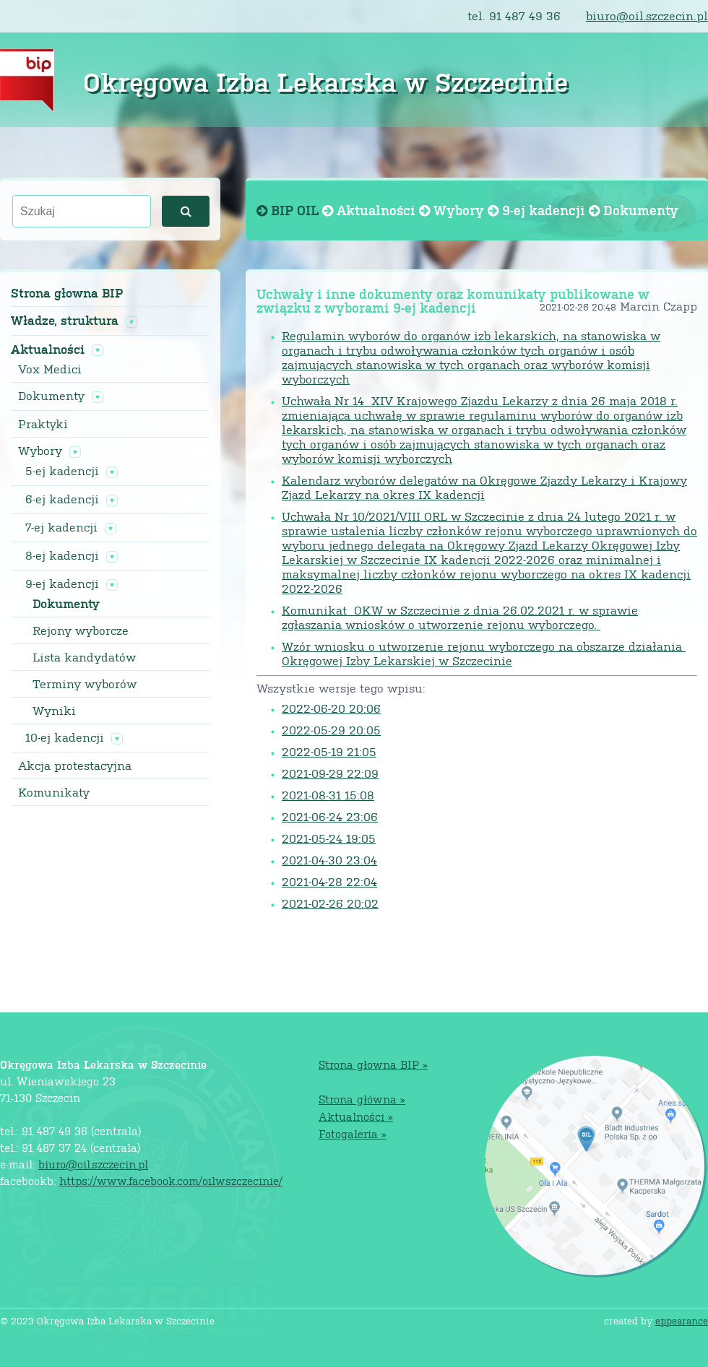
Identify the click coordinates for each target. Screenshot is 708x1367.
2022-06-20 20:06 (331, 708)
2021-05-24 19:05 (329, 838)
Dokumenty (51, 396)
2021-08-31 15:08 (328, 794)
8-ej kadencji (62, 555)
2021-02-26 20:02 (330, 903)
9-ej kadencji (62, 583)
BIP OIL (289, 209)
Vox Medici (50, 369)
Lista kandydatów (84, 657)
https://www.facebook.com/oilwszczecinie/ (170, 1180)
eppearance (681, 1320)
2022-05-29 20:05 (331, 729)
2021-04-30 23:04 (329, 859)
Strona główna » (362, 1099)
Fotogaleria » (353, 1133)
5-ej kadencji (62, 471)
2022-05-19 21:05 (329, 751)
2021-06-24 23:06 (330, 816)
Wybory (40, 450)
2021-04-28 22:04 (329, 881)
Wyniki (54, 710)
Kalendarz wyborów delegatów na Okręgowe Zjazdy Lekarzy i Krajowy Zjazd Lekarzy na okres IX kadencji (484, 487)
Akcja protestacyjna (74, 765)
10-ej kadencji (64, 737)
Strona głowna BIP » (373, 1064)
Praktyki (43, 424)
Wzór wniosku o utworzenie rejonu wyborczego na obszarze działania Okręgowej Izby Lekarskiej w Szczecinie (484, 653)
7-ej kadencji (61, 527)
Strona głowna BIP (67, 293)
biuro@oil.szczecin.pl (647, 15)
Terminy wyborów (85, 684)
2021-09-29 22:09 (330, 773)
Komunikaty (54, 792)
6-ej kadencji (62, 499)
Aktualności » (356, 1116)
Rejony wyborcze (81, 630)
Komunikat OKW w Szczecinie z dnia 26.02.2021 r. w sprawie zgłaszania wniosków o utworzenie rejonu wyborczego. (460, 617)
